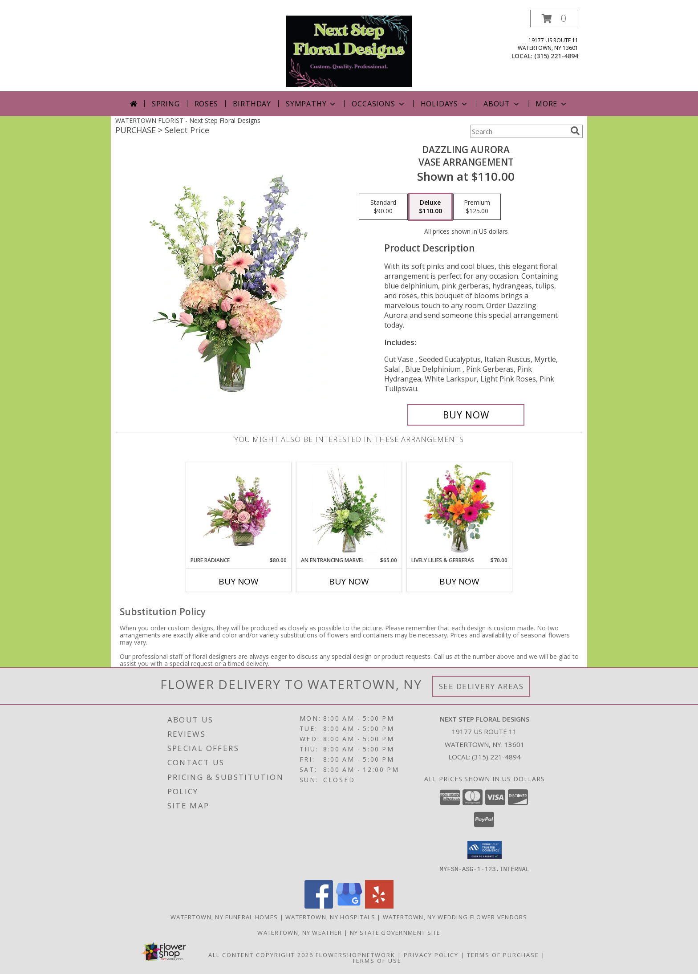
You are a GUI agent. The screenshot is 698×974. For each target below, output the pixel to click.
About (502, 104)
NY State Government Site (395, 932)
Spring (166, 104)
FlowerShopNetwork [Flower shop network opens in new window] (355, 954)
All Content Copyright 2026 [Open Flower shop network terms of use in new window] (260, 954)
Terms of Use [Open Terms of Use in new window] (377, 960)
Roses (206, 104)
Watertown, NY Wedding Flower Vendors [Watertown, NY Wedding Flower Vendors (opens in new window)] (455, 917)
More (552, 104)
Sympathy (311, 104)
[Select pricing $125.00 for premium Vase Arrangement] (477, 207)
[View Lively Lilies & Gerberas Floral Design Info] (459, 509)
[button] (554, 18)
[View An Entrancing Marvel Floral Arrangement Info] (349, 509)
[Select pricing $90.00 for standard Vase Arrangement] (383, 207)
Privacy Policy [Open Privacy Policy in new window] (431, 954)
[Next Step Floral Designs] (349, 50)
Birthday (252, 104)
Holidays (445, 104)
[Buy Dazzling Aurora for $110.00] (465, 415)
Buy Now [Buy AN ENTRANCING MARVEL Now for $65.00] (349, 581)
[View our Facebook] (318, 905)
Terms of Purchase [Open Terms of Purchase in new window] (503, 954)
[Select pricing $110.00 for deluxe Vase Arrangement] (430, 207)
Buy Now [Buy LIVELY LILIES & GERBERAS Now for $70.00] (459, 581)
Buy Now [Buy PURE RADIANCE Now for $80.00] (239, 581)
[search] (575, 131)
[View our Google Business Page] (349, 905)
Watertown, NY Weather (299, 932)
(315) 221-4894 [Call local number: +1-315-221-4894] (556, 56)
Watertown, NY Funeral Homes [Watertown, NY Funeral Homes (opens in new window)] (224, 917)
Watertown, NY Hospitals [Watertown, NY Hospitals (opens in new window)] (330, 917)
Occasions (379, 104)
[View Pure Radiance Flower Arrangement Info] (239, 509)
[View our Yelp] (379, 905)
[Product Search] (518, 131)
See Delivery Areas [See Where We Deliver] (481, 686)
